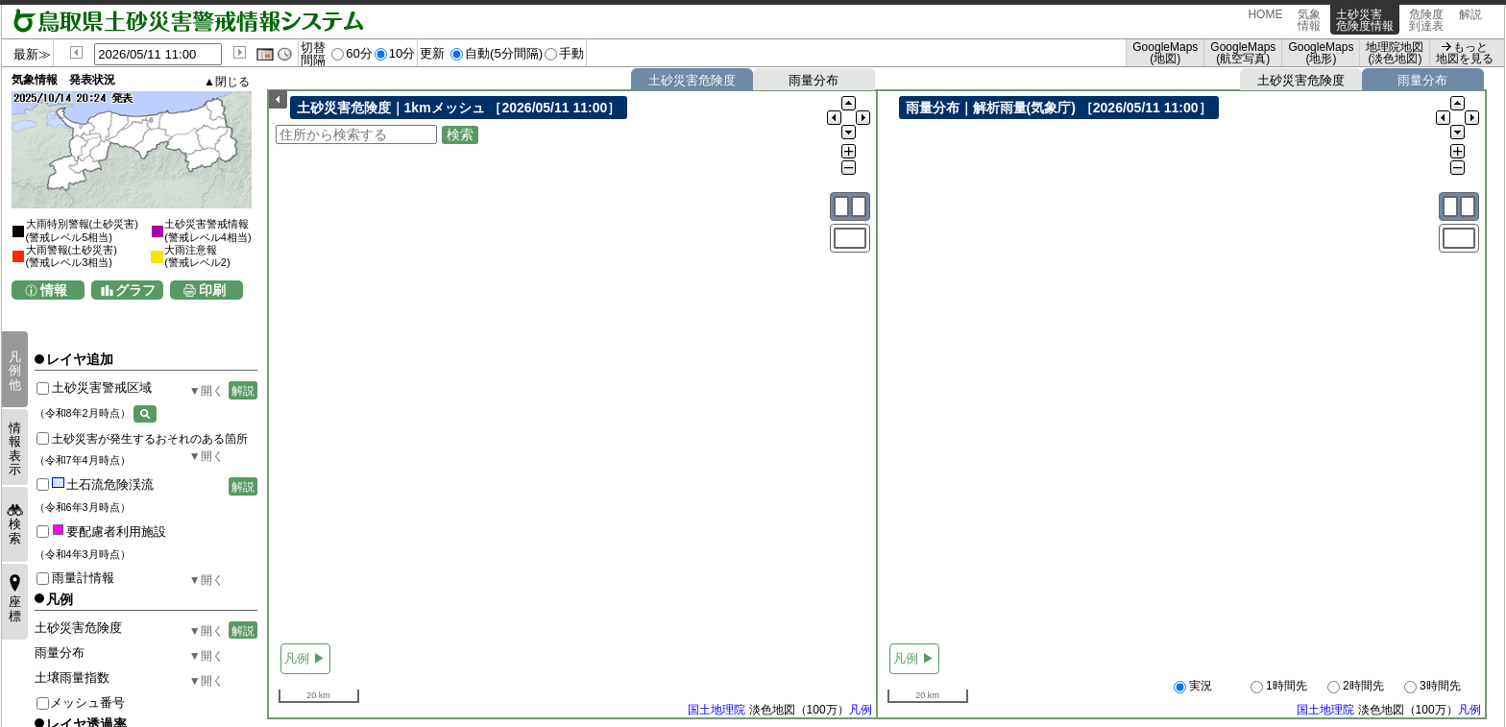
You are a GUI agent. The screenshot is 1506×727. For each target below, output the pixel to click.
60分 (359, 53)
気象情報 (1309, 20)
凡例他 (15, 371)
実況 (1193, 686)
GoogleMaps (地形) (1320, 52)
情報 (53, 290)
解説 (1470, 20)
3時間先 (1432, 686)
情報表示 (15, 448)
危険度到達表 (1426, 20)
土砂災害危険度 (692, 80)
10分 (402, 53)
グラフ (135, 290)
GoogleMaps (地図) (1165, 52)
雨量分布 (813, 80)
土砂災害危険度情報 (1365, 20)
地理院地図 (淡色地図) (1394, 52)
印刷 (212, 290)
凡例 (860, 710)
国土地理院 (716, 710)
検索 (15, 531)
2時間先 (1355, 686)
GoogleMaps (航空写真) (1242, 52)
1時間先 (1279, 686)
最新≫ (32, 54)
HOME (1265, 20)
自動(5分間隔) (504, 53)
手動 (571, 53)
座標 (15, 608)
